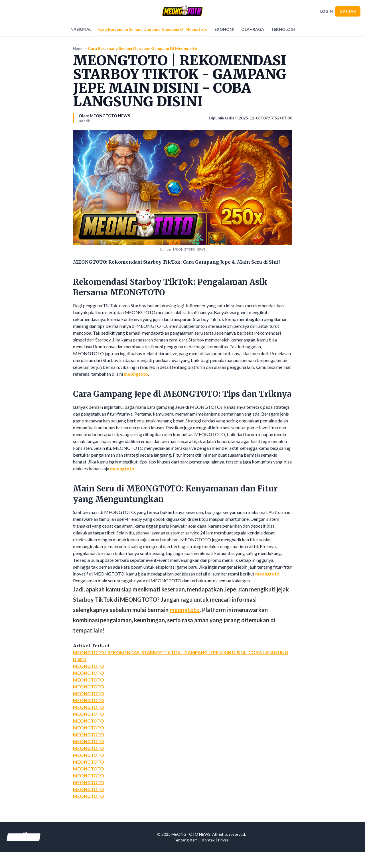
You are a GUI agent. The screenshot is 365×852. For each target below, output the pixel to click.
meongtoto (136, 374)
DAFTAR (348, 11)
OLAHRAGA (252, 29)
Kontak (208, 839)
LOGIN (326, 11)
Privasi (224, 839)
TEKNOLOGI (283, 29)
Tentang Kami (185, 839)
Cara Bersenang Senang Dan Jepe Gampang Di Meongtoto (153, 29)
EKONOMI (224, 29)
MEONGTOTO (88, 666)
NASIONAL (80, 29)
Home (78, 48)
